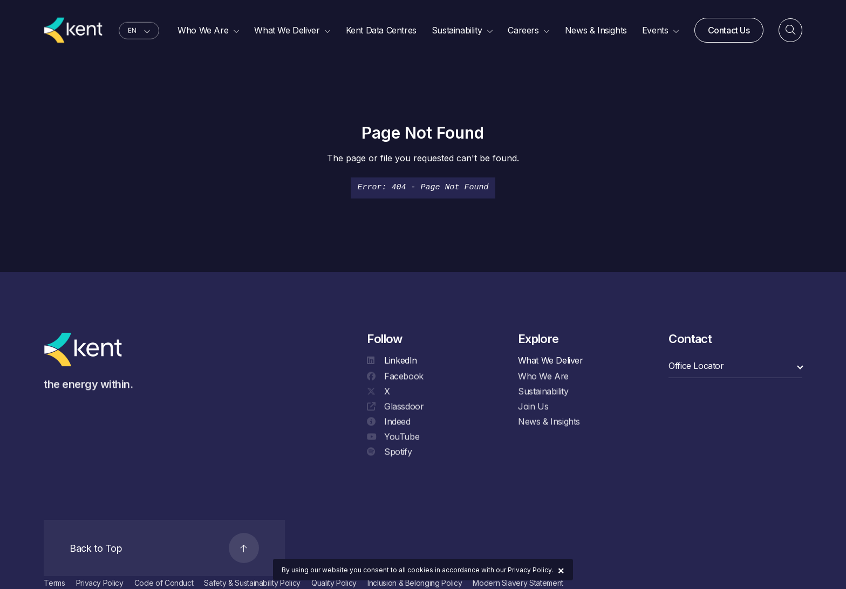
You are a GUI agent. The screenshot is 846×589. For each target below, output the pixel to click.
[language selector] (139, 31)
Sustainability (543, 392)
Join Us (533, 407)
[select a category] (735, 366)
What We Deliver (550, 360)
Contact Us (729, 30)
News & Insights (549, 422)
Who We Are (543, 377)
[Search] (790, 31)
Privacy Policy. (530, 570)
